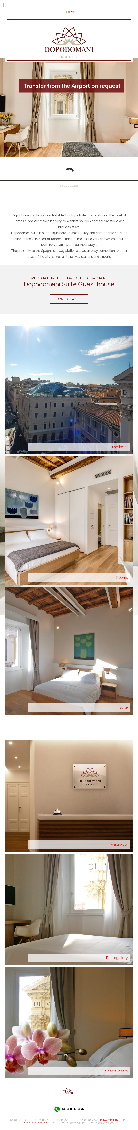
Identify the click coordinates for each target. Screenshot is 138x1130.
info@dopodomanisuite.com (41, 1122)
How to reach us (69, 299)
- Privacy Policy (108, 1120)
